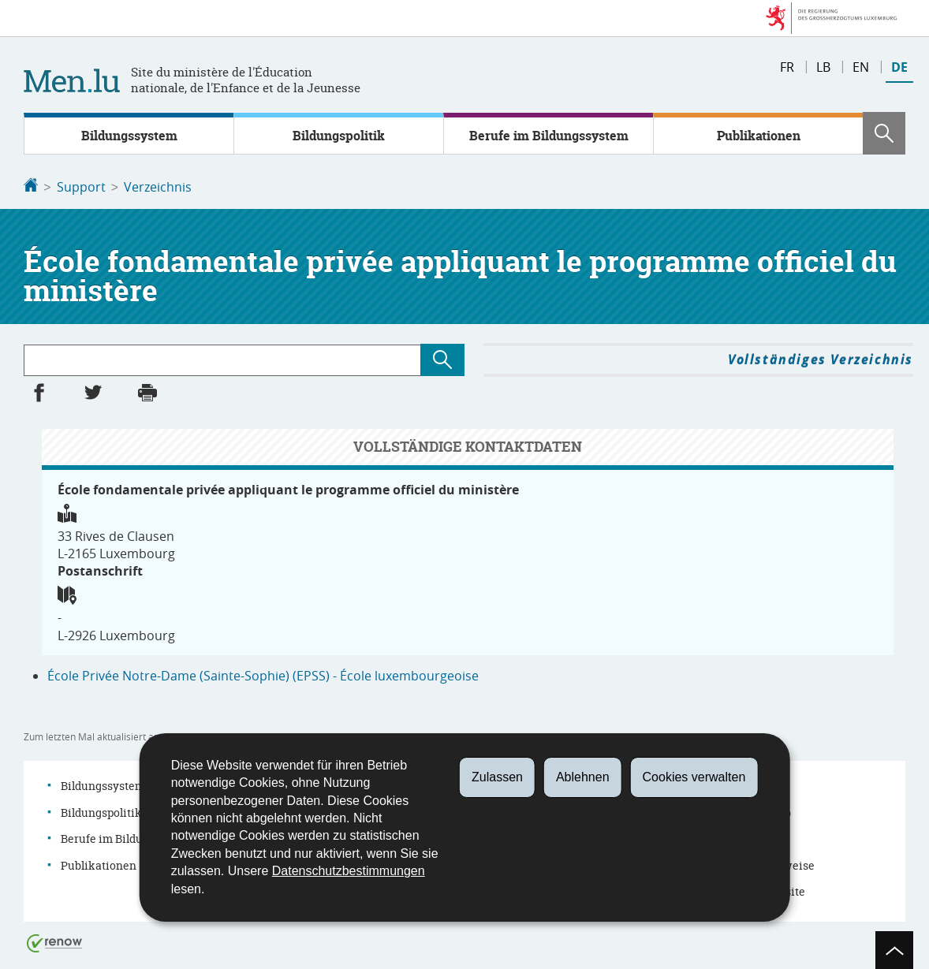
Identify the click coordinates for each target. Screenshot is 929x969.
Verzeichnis (158, 187)
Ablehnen (583, 777)
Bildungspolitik (339, 135)
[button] (884, 133)
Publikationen (758, 135)
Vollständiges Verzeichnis (820, 358)
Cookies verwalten (694, 777)
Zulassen (497, 777)
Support (81, 187)
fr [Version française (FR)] (787, 67)
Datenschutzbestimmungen (348, 871)
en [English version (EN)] (861, 67)
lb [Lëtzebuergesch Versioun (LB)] (823, 67)
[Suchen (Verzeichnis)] (442, 358)
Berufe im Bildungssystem (549, 135)
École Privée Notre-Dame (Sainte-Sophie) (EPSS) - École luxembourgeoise (263, 674)
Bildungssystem (129, 135)
